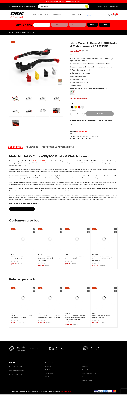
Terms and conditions (88, 377)
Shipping (60, 348)
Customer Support (98, 348)
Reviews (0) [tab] (36, 147)
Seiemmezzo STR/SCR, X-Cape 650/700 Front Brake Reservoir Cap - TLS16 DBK (48, 258)
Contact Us (85, 367)
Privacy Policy (86, 370)
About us (84, 363)
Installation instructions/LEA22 (23, 209)
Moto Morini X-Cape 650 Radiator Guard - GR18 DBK (76, 257)
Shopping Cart (49, 374)
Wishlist (47, 377)
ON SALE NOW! (113, 6)
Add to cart (100, 113)
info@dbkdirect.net (16, 6)
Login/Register (108, 15)
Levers (17, 32)
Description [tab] (16, 147)
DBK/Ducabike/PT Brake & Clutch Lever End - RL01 (22, 257)
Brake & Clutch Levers (28, 32)
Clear (105, 25)
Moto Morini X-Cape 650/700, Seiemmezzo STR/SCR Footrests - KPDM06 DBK (103, 258)
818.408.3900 (29, 6)
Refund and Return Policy (90, 374)
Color (72, 104)
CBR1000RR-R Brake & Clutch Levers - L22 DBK (102, 316)
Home (11, 32)
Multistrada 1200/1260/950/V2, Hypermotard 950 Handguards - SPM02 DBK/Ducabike (75, 317)
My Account (49, 363)
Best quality (22, 347)
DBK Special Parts (81, 131)
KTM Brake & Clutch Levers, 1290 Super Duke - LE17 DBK (22, 316)
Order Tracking (103, 6)
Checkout (48, 367)
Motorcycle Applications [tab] (64, 147)
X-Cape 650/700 (39, 160)
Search (92, 25)
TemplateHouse (66, 391)
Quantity (73, 110)
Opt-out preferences (88, 381)
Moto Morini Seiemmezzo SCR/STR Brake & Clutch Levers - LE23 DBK (49, 316)
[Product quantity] (77, 114)
